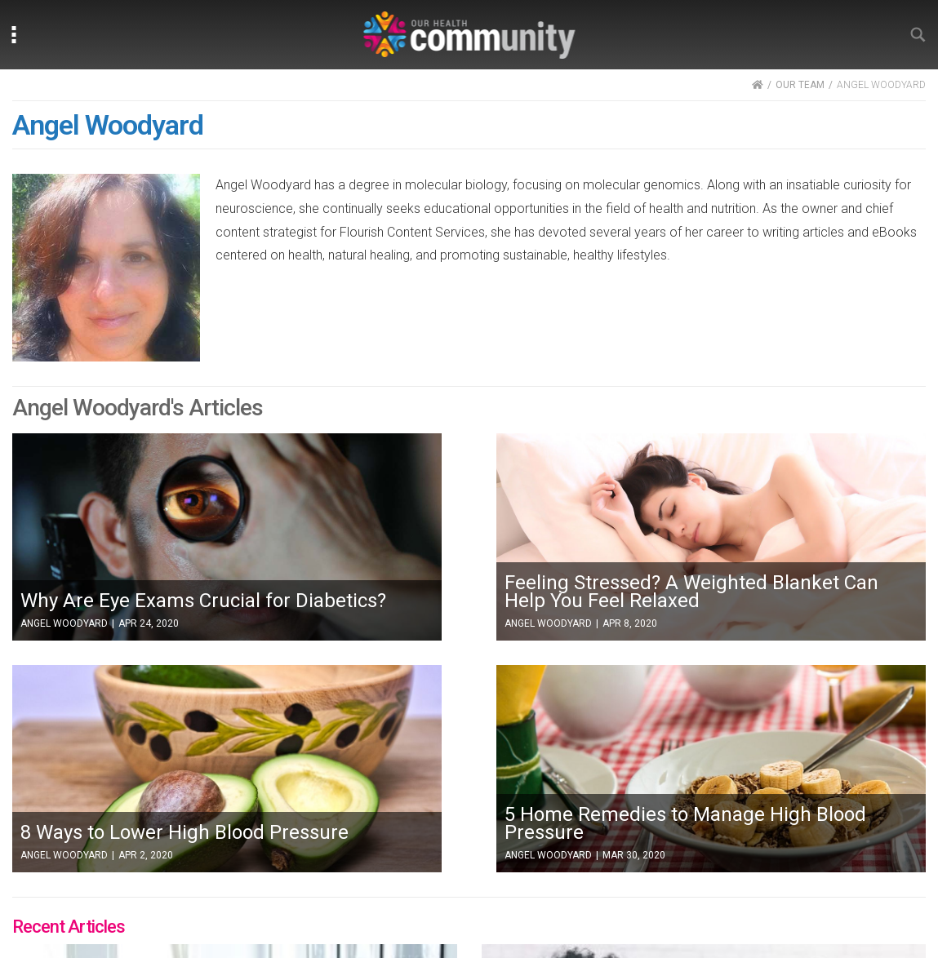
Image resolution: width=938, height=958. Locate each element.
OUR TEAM (800, 85)
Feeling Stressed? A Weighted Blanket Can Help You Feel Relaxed (691, 591)
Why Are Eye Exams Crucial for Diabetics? (203, 600)
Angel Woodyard (64, 623)
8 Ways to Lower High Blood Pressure (184, 832)
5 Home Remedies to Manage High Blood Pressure (685, 823)
